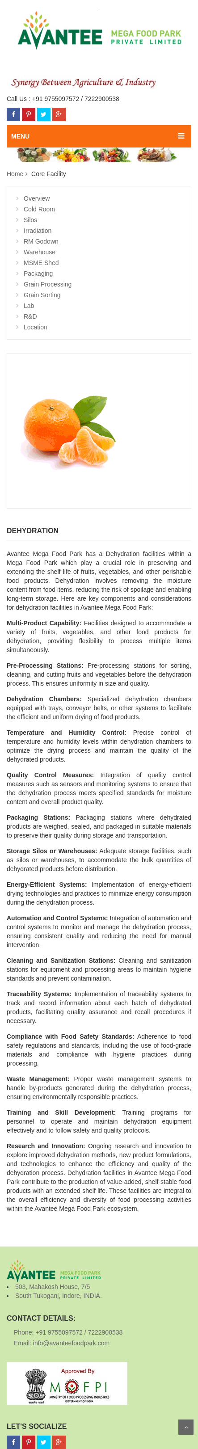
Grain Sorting (42, 295)
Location (35, 327)
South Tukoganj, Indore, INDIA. (58, 1295)
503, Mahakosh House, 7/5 (52, 1286)
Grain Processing (48, 284)
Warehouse (39, 252)
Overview (37, 198)
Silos (30, 219)
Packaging (38, 273)
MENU (20, 136)
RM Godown (41, 241)
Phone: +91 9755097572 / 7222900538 (68, 1332)
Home (15, 173)
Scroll (186, 1427)
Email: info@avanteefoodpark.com (62, 1343)
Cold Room (39, 209)
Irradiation (37, 230)
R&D (30, 316)
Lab (29, 305)
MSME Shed (41, 262)
